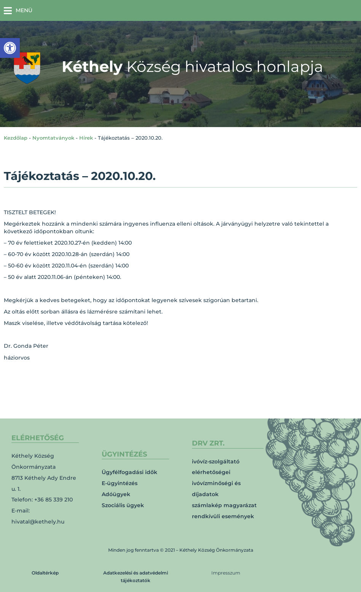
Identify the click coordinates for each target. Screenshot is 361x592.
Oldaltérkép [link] (45, 573)
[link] (10, 48)
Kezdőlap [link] (15, 138)
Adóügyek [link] (116, 494)
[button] (18, 10)
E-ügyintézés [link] (119, 483)
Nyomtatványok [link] (53, 138)
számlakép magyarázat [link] (224, 505)
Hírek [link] (86, 138)
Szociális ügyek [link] (123, 505)
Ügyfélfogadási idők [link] (129, 472)
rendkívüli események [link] (223, 516)
